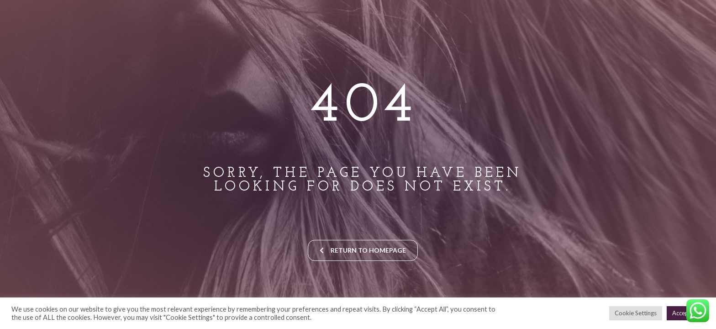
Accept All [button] (685, 313)
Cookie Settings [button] (636, 313)
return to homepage (363, 250)
